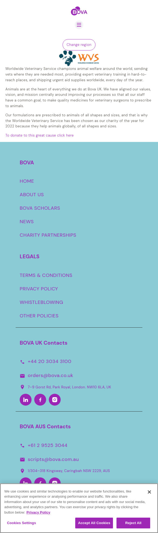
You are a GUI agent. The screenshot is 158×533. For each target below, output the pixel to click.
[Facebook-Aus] (40, 483)
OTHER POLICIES (39, 316)
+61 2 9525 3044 (47, 445)
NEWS (27, 221)
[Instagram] (55, 400)
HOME (27, 181)
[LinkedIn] (26, 400)
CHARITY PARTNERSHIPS (48, 235)
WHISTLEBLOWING (41, 302)
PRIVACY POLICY (39, 289)
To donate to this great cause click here (39, 135)
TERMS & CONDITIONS (46, 275)
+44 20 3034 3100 (49, 361)
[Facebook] (40, 400)
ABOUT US (32, 194)
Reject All (133, 525)
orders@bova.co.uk (50, 375)
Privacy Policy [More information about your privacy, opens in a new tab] (38, 514)
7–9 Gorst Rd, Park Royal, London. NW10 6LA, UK (65, 387)
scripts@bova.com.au (53, 459)
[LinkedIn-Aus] (26, 483)
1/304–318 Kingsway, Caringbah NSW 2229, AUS (65, 471)
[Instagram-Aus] (55, 483)
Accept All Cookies (94, 525)
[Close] (149, 494)
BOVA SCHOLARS (40, 208)
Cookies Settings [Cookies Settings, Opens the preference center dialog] (21, 525)
